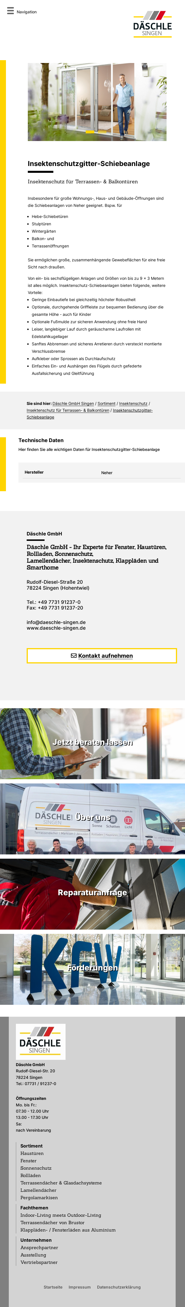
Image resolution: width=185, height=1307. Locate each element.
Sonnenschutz (35, 1168)
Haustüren (32, 1153)
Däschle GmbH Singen (73, 403)
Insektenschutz (133, 403)
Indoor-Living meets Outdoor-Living (60, 1215)
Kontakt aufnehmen (105, 655)
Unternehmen (36, 1240)
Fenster (28, 1160)
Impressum (80, 1287)
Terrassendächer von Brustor (52, 1222)
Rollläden (30, 1175)
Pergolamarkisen (39, 1197)
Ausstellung (33, 1255)
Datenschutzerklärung (119, 1287)
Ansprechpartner (39, 1247)
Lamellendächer (38, 1190)
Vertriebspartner (39, 1262)
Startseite (53, 1287)
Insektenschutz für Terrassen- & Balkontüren (68, 410)
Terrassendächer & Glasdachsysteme (61, 1183)
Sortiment (106, 403)
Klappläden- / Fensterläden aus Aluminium (68, 1230)
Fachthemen (34, 1208)
